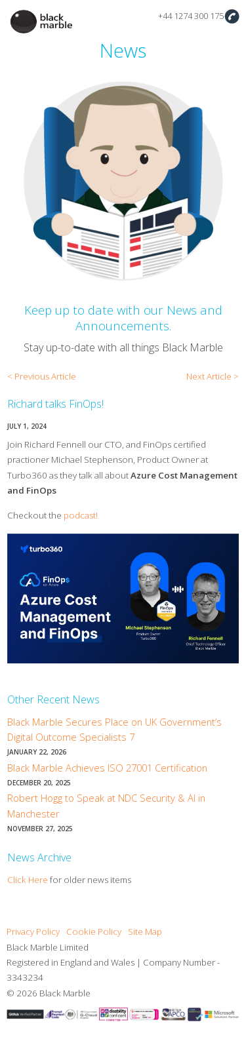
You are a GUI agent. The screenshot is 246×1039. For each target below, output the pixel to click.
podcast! (81, 515)
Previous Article (45, 376)
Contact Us (231, 16)
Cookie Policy (93, 931)
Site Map (145, 931)
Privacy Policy (33, 931)
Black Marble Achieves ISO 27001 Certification (107, 767)
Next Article (209, 376)
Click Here (27, 880)
